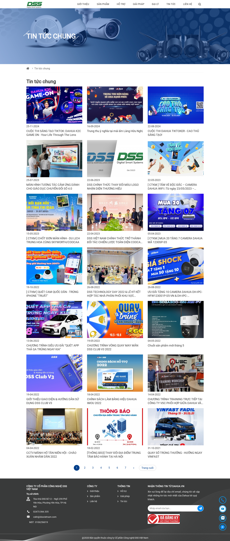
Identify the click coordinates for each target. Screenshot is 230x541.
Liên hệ (187, 4)
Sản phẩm (103, 4)
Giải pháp (138, 4)
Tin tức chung (42, 68)
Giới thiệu (83, 4)
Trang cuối (147, 467)
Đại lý (155, 4)
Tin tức (171, 4)
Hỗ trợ (121, 4)
